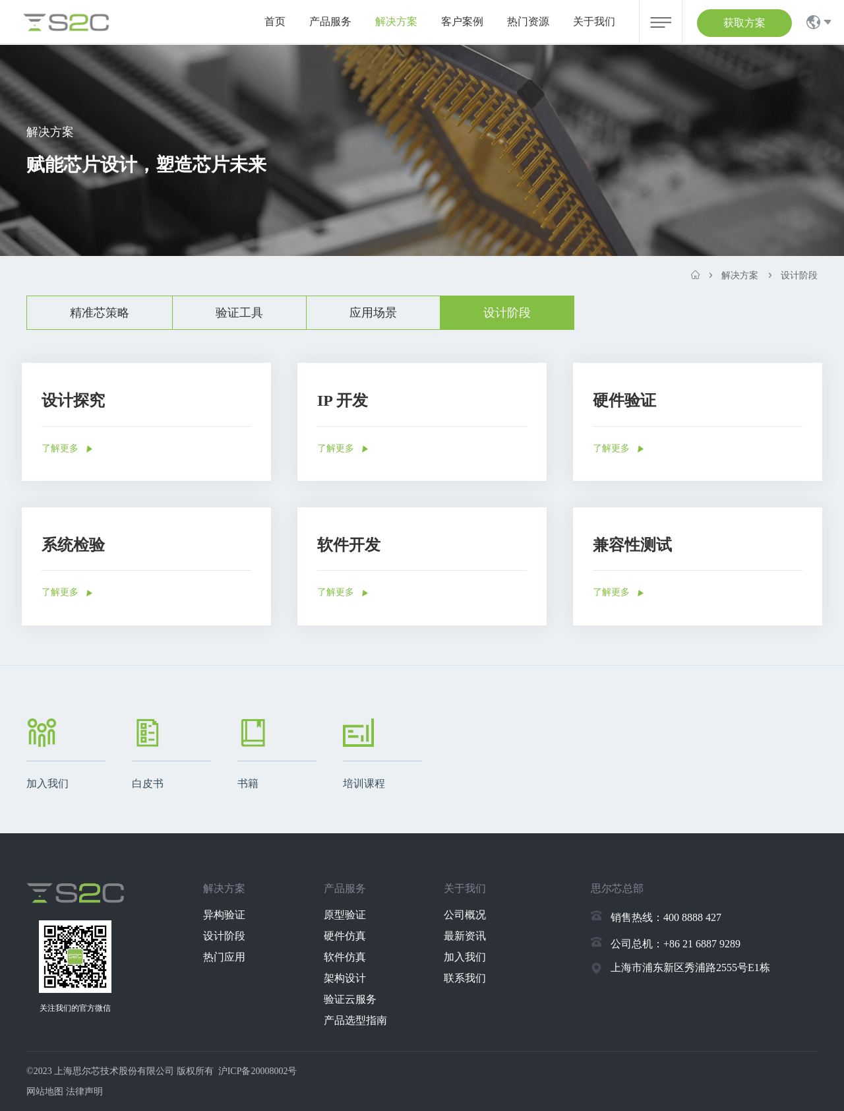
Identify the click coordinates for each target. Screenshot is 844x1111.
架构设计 (345, 978)
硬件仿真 (345, 935)
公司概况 (465, 914)
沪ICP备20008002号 (257, 1071)
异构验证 (224, 914)
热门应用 (224, 957)
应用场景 (373, 312)
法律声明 (84, 1091)
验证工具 (239, 312)
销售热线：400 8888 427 (666, 917)
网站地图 (44, 1091)
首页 (275, 21)
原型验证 (345, 914)
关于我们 (594, 21)
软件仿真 (345, 957)
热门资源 (528, 21)
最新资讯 (465, 935)
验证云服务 (350, 999)
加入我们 (465, 957)
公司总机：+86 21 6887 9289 (675, 943)
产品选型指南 (355, 1020)
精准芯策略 (99, 312)
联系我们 (465, 978)
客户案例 (462, 21)
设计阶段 (507, 312)
